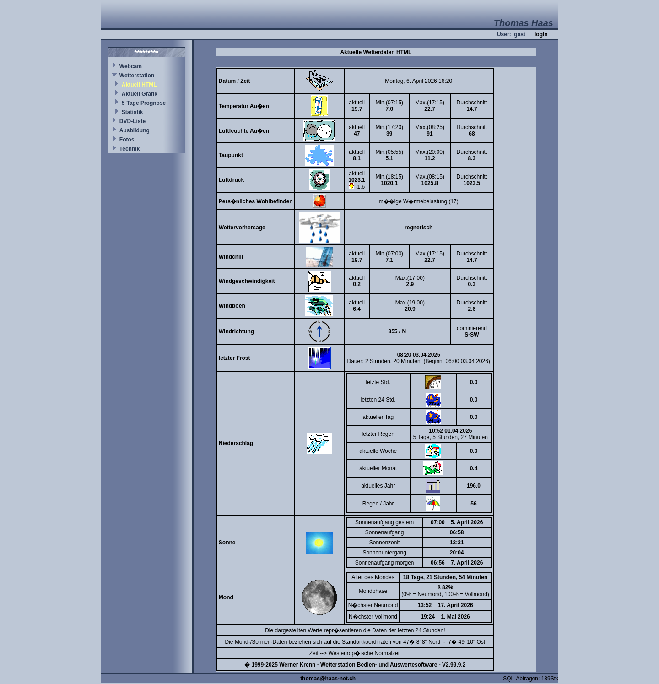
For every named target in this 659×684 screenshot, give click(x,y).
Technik (129, 149)
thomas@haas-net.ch (328, 678)
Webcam (130, 66)
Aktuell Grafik (139, 94)
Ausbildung (134, 130)
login (541, 34)
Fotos (127, 139)
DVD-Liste (132, 121)
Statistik (132, 112)
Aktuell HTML (139, 84)
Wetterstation (136, 75)
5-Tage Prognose (144, 103)
